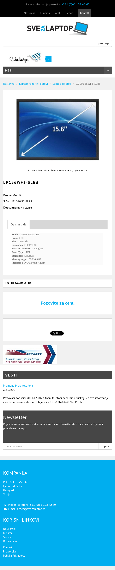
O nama (45, 13)
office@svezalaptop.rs (31, 509)
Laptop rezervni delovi (33, 84)
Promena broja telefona (18, 385)
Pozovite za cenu (57, 303)
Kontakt (84, 13)
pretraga (103, 43)
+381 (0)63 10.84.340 (42, 505)
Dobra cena (10, 541)
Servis (69, 13)
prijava (105, 446)
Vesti (58, 13)
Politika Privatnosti (14, 555)
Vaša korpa (25, 57)
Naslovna (29, 13)
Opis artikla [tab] (18, 224)
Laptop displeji (62, 84)
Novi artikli (9, 529)
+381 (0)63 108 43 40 (76, 4)
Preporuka (9, 551)
